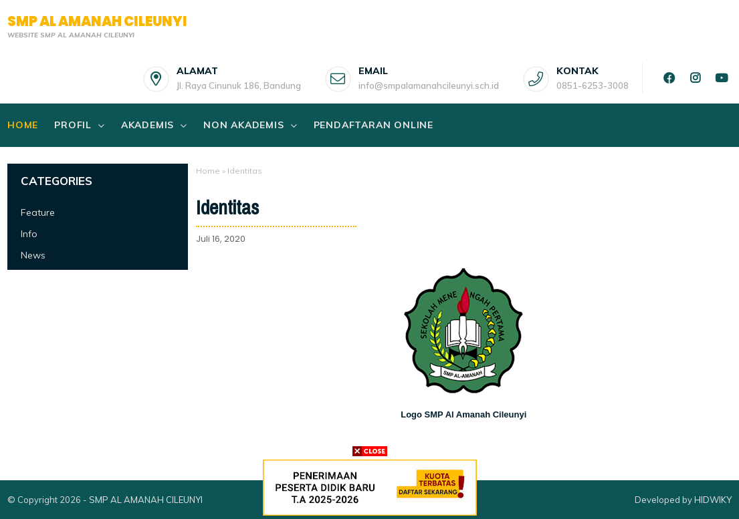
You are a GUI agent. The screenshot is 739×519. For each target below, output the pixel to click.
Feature (38, 212)
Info (29, 234)
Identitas (227, 207)
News (33, 255)
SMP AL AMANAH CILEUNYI (97, 21)
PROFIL (73, 125)
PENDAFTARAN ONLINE (373, 125)
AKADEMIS (147, 125)
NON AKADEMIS (243, 125)
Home (22, 125)
